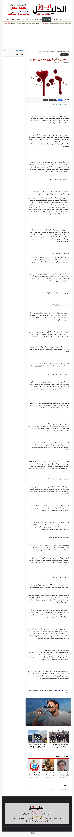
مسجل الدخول (57, 789)
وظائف (41, 822)
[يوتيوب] (37, 819)
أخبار (69, 19)
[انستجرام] (32, 819)
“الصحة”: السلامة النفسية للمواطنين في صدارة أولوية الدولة (34, 774)
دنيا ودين (23, 19)
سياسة (55, 821)
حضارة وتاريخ (30, 19)
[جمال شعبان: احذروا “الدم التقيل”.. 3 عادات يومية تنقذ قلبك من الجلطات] (63, 765)
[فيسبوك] (41, 819)
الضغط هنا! (45, 293)
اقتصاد (65, 19)
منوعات (8, 19)
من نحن (46, 822)
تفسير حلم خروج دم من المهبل (60, 104)
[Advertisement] (37, 36)
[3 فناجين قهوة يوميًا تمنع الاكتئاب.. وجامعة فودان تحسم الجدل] (48, 765)
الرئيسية (66, 51)
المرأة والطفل (38, 19)
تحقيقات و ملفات (15, 19)
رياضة (61, 19)
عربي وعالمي (54, 19)
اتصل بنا (37, 822)
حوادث (36, 821)
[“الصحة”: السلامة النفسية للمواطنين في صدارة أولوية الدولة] (34, 765)
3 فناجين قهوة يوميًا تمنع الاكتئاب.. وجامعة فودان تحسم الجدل (48, 774)
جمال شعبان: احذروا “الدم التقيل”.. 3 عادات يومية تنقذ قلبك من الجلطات (63, 774)
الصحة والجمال (46, 19)
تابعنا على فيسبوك (18, 54)
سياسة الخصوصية (29, 822)
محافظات (41, 821)
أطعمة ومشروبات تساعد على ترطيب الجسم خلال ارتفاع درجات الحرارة (48, 712)
